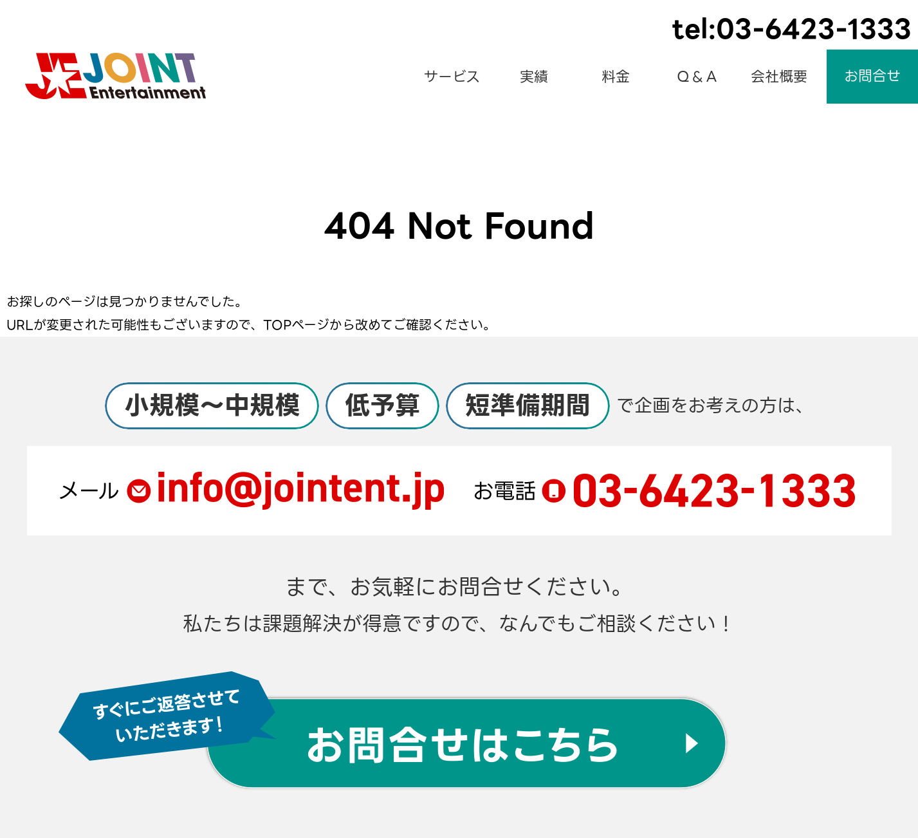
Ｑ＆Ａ (697, 77)
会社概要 (779, 77)
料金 (615, 77)
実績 (534, 77)
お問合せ (872, 76)
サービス (452, 77)
